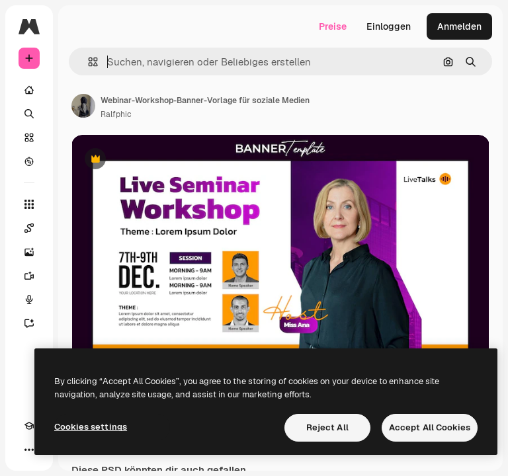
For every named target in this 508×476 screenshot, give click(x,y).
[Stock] (29, 137)
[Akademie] (29, 425)
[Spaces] (29, 228)
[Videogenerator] (29, 275)
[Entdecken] (29, 161)
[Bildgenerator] (29, 251)
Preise (333, 26)
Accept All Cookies (429, 427)
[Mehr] (29, 449)
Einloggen (388, 26)
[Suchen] (29, 113)
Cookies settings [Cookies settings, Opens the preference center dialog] (90, 426)
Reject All (327, 427)
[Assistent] (29, 323)
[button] (87, 62)
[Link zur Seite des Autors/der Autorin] (83, 106)
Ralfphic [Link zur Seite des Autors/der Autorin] (116, 114)
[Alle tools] (29, 204)
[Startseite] (29, 89)
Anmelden (459, 26)
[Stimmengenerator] (29, 299)
